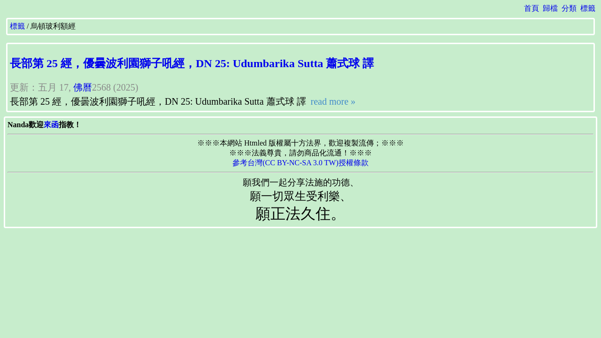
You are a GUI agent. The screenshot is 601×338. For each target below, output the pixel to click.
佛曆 (82, 87)
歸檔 (550, 8)
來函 (51, 125)
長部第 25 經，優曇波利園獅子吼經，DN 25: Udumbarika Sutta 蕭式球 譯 (192, 63)
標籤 (587, 8)
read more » (332, 101)
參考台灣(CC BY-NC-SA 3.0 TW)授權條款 (300, 163)
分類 (569, 8)
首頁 (531, 8)
